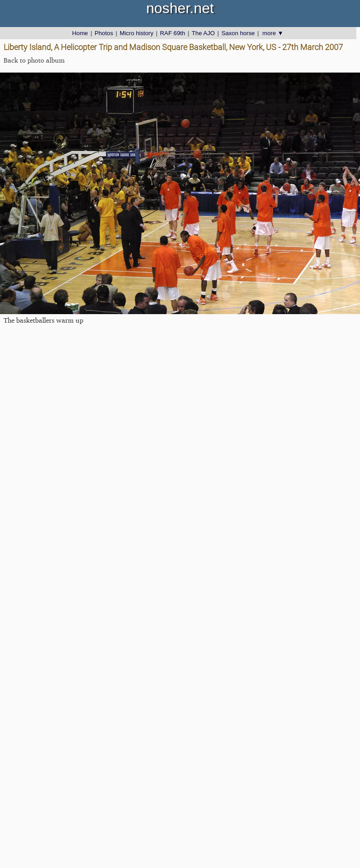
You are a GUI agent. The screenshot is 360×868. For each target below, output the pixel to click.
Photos (103, 33)
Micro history (136, 33)
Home (80, 33)
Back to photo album (34, 60)
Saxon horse (238, 33)
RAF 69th (172, 33)
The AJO (203, 33)
